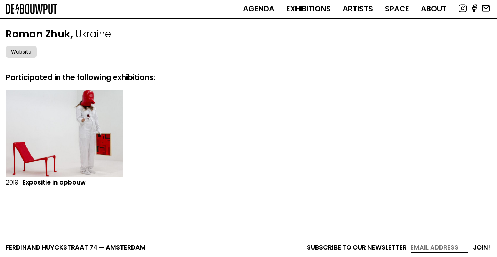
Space (397, 9)
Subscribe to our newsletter (357, 247)
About (434, 9)
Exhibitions (308, 9)
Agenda (258, 9)
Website (21, 51)
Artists (358, 9)
